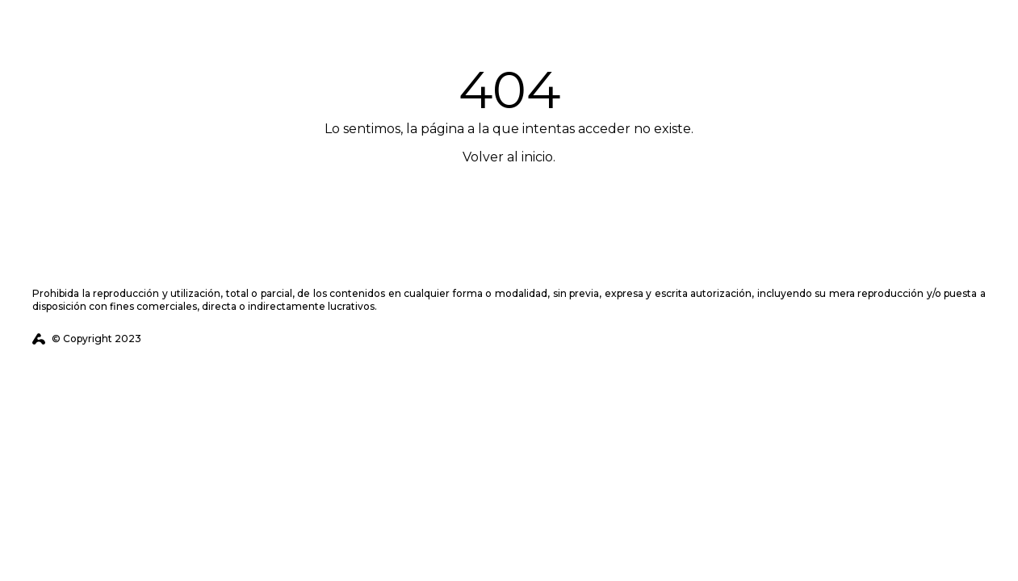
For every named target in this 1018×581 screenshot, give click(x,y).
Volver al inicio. (509, 157)
